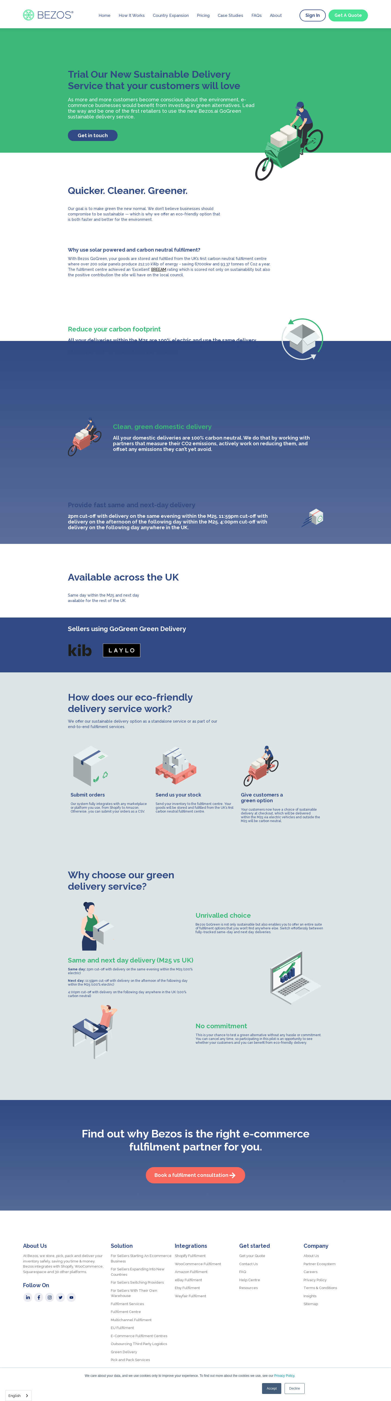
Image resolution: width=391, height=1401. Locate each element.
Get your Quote (252, 1256)
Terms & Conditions (320, 1288)
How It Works (132, 15)
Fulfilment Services (127, 1304)
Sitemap (311, 1304)
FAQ (242, 1272)
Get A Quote (348, 15)
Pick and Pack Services (130, 1360)
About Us (311, 1256)
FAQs (256, 15)
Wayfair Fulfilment (190, 1296)
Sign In (312, 15)
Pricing (203, 15)
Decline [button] (294, 1388)
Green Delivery (124, 1352)
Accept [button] (272, 1388)
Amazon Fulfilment (191, 1272)
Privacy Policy (284, 1376)
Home (105, 15)
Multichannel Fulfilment (131, 1320)
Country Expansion (171, 15)
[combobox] (18, 1395)
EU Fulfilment (122, 1328)
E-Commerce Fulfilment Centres (139, 1336)
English (14, 1396)
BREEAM (158, 269)
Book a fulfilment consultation (191, 1175)
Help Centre (249, 1280)
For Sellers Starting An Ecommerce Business (141, 1258)
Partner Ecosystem (320, 1264)
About (276, 15)
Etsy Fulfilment (187, 1288)
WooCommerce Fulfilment (198, 1264)
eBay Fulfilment (188, 1280)
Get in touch (93, 135)
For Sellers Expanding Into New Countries (138, 1272)
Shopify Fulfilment (190, 1256)
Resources (248, 1288)
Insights (310, 1296)
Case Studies (230, 15)
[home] (48, 15)
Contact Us (248, 1264)
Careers (310, 1272)
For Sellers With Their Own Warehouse (134, 1293)
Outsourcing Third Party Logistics (139, 1344)
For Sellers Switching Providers (137, 1282)
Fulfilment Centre (126, 1312)
